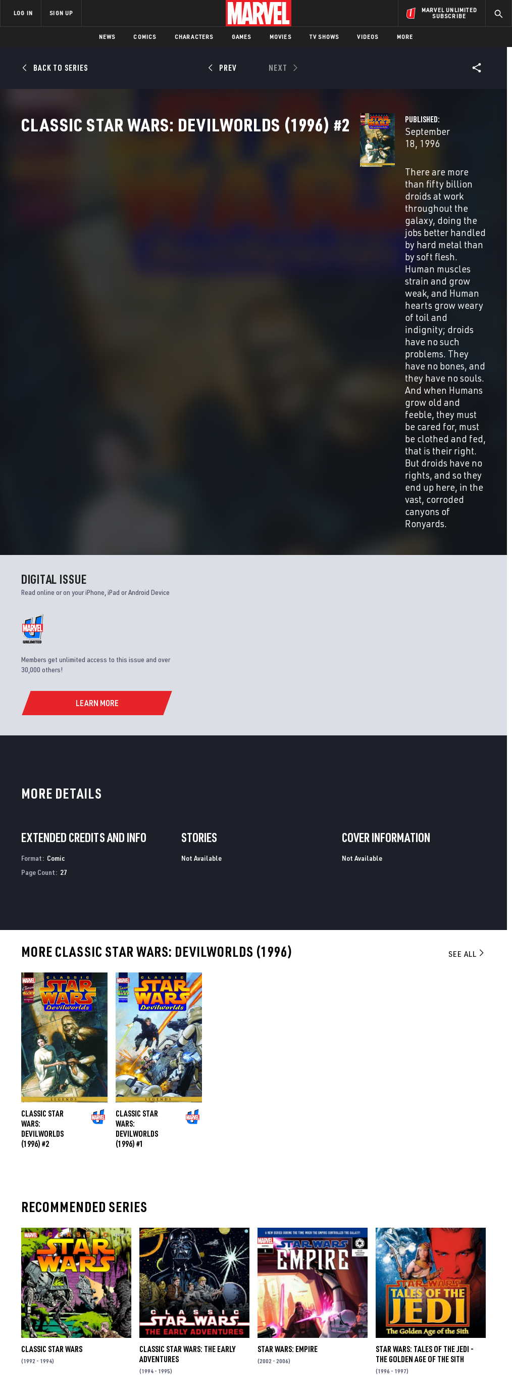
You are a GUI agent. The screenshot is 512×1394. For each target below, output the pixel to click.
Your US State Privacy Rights (156, 1363)
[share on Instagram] (452, 1271)
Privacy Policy (89, 1363)
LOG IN (23, 13)
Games (241, 36)
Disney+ (180, 1260)
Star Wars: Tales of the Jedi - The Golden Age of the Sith (425, 1148)
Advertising (188, 1245)
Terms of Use (43, 1363)
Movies (280, 36)
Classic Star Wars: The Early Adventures (187, 1148)
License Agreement (392, 1363)
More (405, 36)
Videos (367, 36)
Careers (96, 1275)
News (107, 36)
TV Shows (324, 36)
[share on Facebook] (402, 1271)
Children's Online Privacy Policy (313, 1363)
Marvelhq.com (192, 1275)
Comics (144, 36)
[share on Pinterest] (452, 1292)
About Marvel (106, 1245)
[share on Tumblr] (477, 1271)
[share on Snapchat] (427, 1292)
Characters (194, 36)
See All (467, 747)
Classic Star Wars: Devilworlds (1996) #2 (42, 922)
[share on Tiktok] (402, 1314)
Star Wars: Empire (288, 1143)
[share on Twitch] (477, 1292)
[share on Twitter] (427, 1271)
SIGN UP (61, 13)
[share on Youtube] (402, 1292)
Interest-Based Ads (455, 1363)
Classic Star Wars (51, 1143)
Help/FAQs (99, 1260)
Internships (103, 1289)
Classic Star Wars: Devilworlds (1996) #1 (137, 922)
